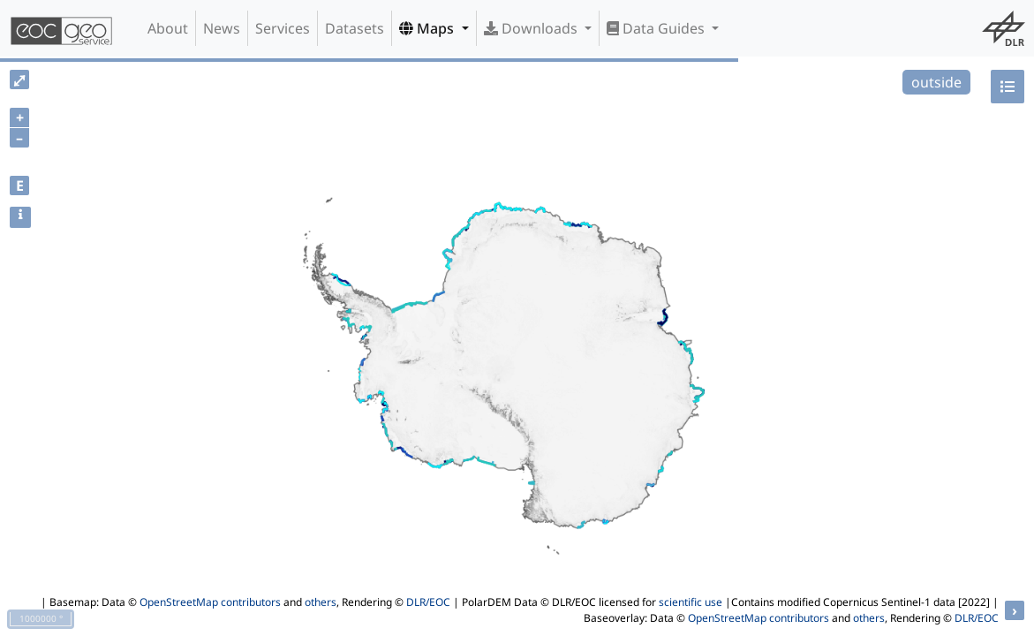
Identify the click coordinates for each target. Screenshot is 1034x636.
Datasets (354, 28)
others (320, 602)
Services (282, 28)
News (221, 28)
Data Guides (657, 28)
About (167, 28)
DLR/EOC (428, 602)
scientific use (690, 602)
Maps (428, 28)
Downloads (532, 28)
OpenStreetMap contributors (210, 602)
